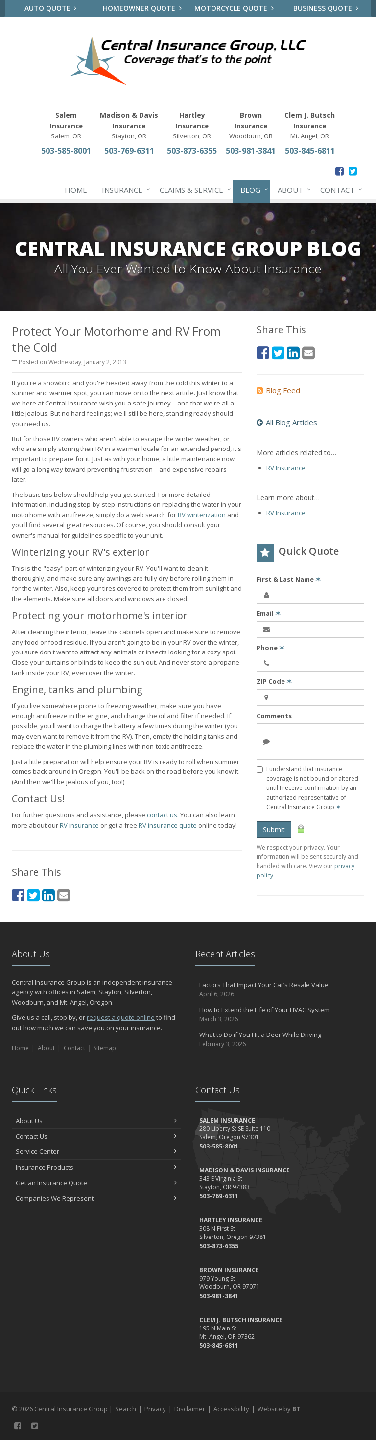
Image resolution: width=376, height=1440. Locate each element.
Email (269, 613)
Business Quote (325, 8)
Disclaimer (189, 1408)
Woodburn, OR (251, 125)
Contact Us (96, 1136)
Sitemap (105, 1048)
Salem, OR (66, 125)
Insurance (124, 189)
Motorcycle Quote (234, 8)
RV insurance (79, 825)
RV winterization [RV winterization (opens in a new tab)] (202, 514)
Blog (252, 189)
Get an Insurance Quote (96, 1182)
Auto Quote (50, 8)
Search (125, 1408)
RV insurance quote (168, 825)
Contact (339, 189)
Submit (274, 829)
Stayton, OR (129, 125)
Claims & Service (193, 189)
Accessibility (231, 1408)
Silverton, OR (192, 125)
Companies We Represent (96, 1198)
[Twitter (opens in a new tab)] (353, 171)
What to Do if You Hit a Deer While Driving (279, 1039)
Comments (274, 715)
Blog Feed (278, 390)
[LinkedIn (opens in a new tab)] (48, 895)
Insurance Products (96, 1167)
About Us (96, 1120)
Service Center (96, 1151)
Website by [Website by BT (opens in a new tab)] (279, 1408)
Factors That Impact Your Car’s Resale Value (279, 989)
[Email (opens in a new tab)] (63, 895)
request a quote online (121, 1017)
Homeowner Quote (142, 8)
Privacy (155, 1408)
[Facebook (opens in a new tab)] (339, 171)
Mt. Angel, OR (309, 125)
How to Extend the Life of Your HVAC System (279, 1014)
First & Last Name (289, 579)
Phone (270, 647)
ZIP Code (274, 681)
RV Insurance (286, 467)
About (292, 189)
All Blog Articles (287, 422)
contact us (162, 814)
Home (76, 190)
